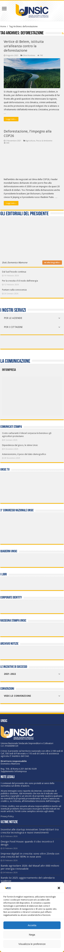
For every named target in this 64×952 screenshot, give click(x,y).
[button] (59, 888)
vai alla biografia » (52, 262)
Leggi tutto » (11, 119)
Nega (32, 934)
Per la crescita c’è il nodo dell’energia (20, 280)
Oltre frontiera (29, 55)
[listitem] (44, 394)
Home (3, 26)
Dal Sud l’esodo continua (14, 271)
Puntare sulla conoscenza (14, 289)
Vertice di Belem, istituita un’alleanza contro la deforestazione (24, 46)
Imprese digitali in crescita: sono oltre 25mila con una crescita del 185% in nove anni (30, 855)
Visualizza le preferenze (32, 943)
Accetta (32, 925)
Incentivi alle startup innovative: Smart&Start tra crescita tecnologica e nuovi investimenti (30, 831)
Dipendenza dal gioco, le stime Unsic (20, 445)
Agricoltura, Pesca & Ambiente (39, 141)
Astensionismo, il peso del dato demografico (24, 454)
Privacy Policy (7, 816)
